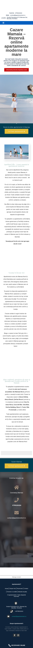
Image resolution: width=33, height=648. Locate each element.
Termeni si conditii (12, 591)
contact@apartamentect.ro (17, 15)
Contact (26, 588)
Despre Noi (13, 588)
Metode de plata (22, 591)
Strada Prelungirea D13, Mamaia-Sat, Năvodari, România (17, 18)
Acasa (6, 588)
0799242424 (18, 13)
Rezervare (20, 588)
